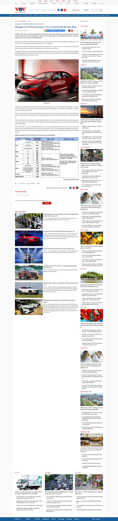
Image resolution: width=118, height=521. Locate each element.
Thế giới (20, 15)
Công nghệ (66, 15)
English (86, 10)
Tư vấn (78, 472)
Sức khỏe (72, 15)
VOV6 (69, 1)
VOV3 (51, 1)
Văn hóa (83, 15)
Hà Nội (31, 10)
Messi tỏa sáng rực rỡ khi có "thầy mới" (92, 51)
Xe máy (48, 472)
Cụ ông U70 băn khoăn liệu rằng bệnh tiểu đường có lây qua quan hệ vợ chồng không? (92, 387)
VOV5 (63, 1)
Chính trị (11, 15)
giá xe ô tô (22, 183)
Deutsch (32, 3)
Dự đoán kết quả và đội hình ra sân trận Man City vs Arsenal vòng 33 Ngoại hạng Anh (92, 56)
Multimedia (25, 15)
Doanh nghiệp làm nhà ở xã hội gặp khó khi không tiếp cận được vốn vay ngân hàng (91, 418)
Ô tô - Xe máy (52, 15)
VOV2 (45, 1)
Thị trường (35, 15)
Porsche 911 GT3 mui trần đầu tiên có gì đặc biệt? (29, 505)
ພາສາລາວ (76, 3)
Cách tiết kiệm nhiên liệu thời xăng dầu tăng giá (89, 510)
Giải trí (87, 15)
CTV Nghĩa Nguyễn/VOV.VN (71, 179)
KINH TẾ (83, 65)
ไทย (102, 3)
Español (94, 3)
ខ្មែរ (61, 3)
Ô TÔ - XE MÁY (20, 21)
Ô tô (29, 21)
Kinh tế (30, 15)
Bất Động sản (86, 391)
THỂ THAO (84, 26)
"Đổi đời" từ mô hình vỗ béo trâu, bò (91, 463)
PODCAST (84, 348)
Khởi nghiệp (85, 432)
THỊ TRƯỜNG (85, 147)
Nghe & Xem (77, 10)
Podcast (107, 15)
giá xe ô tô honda (31, 183)
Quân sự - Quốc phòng (99, 15)
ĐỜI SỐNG (84, 189)
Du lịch (91, 15)
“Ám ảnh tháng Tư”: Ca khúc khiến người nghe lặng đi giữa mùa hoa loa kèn (91, 132)
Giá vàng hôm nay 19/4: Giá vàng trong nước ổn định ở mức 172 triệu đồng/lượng (92, 171)
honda (38, 183)
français (24, 3)
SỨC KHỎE (84, 230)
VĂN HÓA (83, 104)
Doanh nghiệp (60, 15)
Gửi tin (47, 203)
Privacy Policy (35, 200)
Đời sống (78, 15)
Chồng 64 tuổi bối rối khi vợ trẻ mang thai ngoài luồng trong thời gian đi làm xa (92, 376)
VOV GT (76, 1)
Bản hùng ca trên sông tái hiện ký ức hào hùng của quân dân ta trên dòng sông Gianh (92, 142)
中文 (16, 3)
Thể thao (46, 15)
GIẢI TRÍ (83, 307)
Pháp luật (41, 15)
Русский (86, 3)
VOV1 (40, 1)
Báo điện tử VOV (84, 21)
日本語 (53, 3)
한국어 (68, 3)
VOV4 (57, 1)
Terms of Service (43, 200)
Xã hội (15, 15)
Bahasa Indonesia (43, 3)
